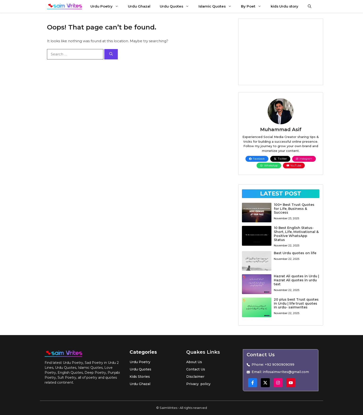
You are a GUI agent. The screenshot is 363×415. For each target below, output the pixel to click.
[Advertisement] (280, 52)
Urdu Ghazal (139, 6)
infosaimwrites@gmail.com (286, 372)
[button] (309, 6)
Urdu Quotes (177, 6)
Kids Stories (140, 376)
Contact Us (195, 369)
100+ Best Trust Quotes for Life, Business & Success (294, 209)
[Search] (111, 54)
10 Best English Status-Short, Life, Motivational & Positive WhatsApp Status (296, 234)
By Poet (253, 6)
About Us (194, 362)
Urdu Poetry (106, 6)
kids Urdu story (284, 6)
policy (205, 384)
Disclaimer (195, 376)
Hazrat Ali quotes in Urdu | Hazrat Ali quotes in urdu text (296, 280)
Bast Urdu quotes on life (295, 253)
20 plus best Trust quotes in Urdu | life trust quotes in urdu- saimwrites (296, 303)
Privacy (192, 384)
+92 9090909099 (279, 364)
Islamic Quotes (217, 6)
